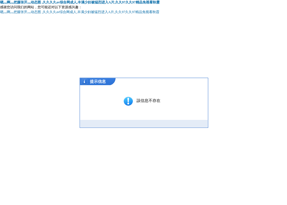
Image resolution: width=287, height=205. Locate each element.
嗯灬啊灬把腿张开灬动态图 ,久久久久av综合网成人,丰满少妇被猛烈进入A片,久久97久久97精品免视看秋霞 (80, 2)
